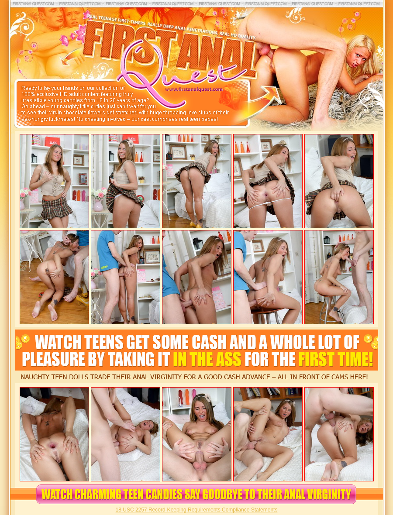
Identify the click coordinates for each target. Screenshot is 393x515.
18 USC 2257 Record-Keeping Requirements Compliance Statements (197, 510)
